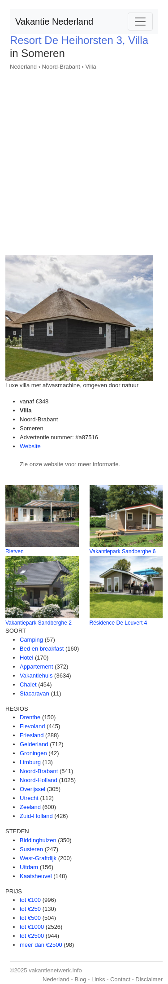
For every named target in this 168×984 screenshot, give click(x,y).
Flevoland (32, 726)
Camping (31, 639)
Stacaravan (34, 693)
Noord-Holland (38, 780)
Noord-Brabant (61, 66)
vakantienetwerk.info (55, 970)
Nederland (23, 66)
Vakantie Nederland (54, 21)
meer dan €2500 (41, 944)
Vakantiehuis (36, 675)
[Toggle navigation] (140, 22)
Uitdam (29, 867)
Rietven (14, 551)
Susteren (31, 849)
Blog (80, 979)
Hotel (26, 657)
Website (30, 446)
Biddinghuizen (38, 840)
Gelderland (34, 744)
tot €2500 (32, 935)
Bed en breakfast (42, 648)
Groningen (33, 753)
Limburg (30, 762)
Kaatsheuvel (36, 876)
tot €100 (30, 900)
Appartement (36, 666)
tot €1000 (32, 926)
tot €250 (30, 908)
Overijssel (32, 789)
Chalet (28, 684)
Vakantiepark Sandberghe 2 (38, 623)
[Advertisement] (84, 160)
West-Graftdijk (38, 858)
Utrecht (29, 798)
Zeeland (30, 807)
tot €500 (30, 917)
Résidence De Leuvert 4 (118, 623)
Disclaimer (149, 979)
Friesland (31, 735)
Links (98, 979)
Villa (90, 66)
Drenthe (30, 717)
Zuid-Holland (36, 816)
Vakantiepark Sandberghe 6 (123, 551)
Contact (120, 979)
